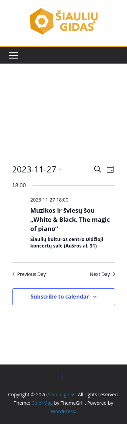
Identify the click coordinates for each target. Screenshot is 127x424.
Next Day (102, 274)
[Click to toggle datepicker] (37, 169)
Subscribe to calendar (59, 296)
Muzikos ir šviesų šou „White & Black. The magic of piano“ (70, 219)
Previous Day (29, 274)
